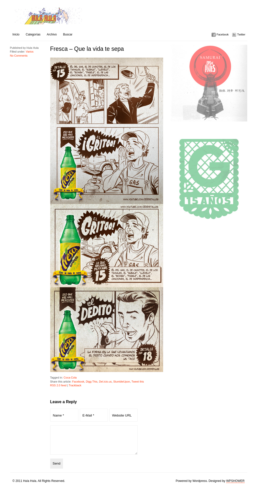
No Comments (19, 55)
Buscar (67, 34)
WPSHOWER (235, 486)
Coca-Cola (70, 377)
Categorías (33, 34)
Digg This (91, 381)
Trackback (75, 385)
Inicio (16, 34)
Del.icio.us (105, 381)
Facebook (223, 34)
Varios (29, 51)
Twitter (241, 34)
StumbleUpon (121, 381)
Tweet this (138, 381)
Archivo (52, 34)
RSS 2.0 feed (58, 385)
